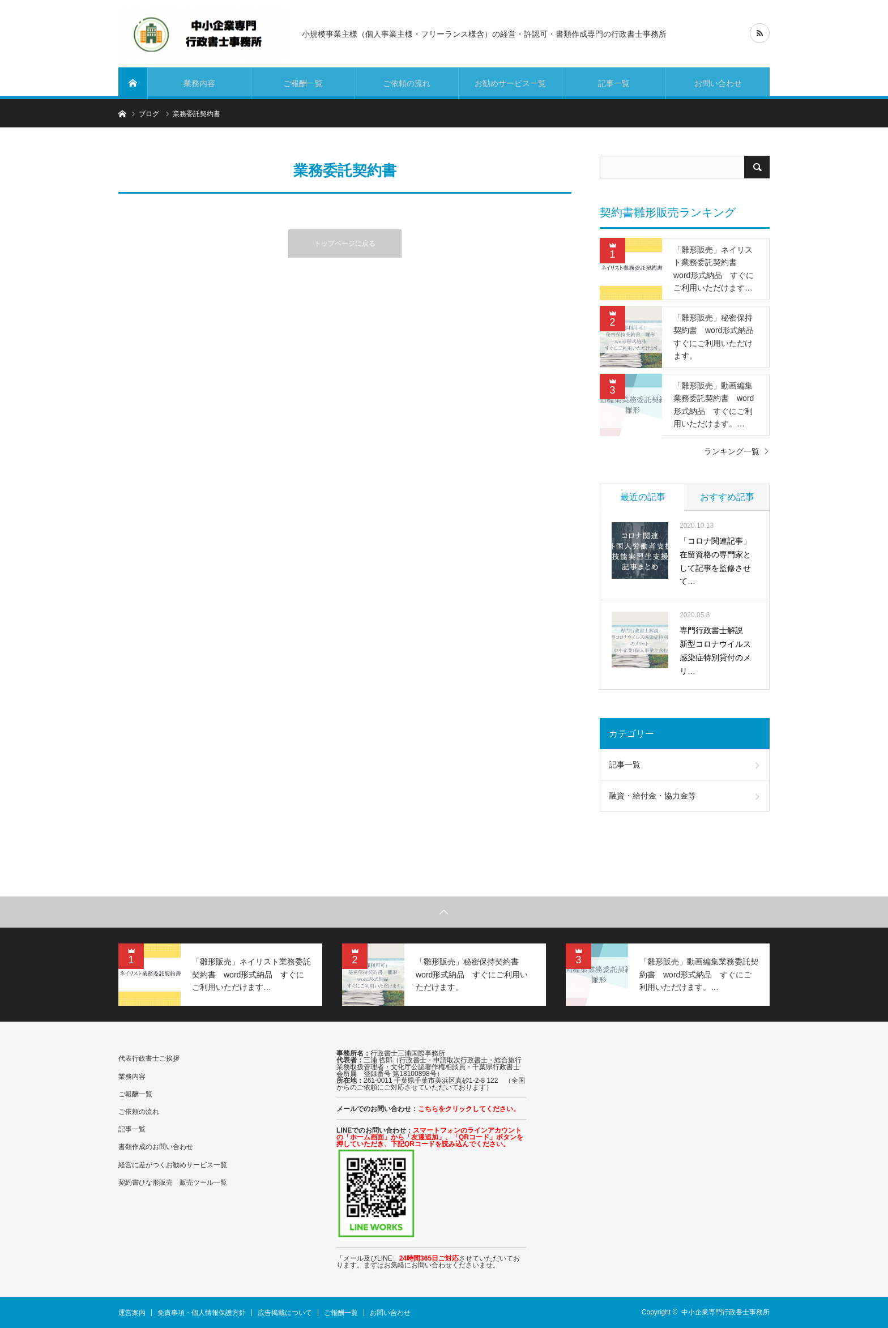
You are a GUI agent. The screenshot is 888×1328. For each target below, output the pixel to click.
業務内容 (199, 83)
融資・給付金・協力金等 (652, 795)
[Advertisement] (662, 1143)
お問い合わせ (718, 83)
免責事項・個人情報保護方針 (201, 1312)
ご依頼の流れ (406, 83)
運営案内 (132, 1312)
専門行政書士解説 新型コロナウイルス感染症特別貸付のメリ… (715, 650)
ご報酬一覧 (303, 83)
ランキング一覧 (731, 451)
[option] (220, 974)
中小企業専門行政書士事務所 (725, 1312)
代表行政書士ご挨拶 (149, 1058)
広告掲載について (285, 1312)
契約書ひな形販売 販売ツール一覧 (172, 1182)
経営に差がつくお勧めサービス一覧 (172, 1165)
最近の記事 (642, 497)
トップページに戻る (344, 243)
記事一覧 (614, 83)
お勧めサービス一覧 (510, 83)
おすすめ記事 (727, 497)
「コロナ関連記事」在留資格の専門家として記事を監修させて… (715, 561)
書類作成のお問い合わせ (155, 1147)
